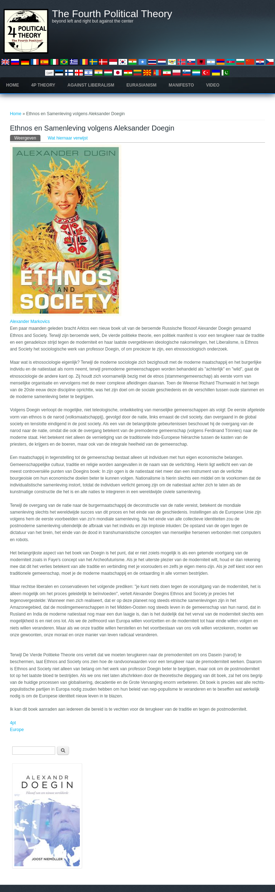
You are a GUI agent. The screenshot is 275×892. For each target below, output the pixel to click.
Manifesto (181, 85)
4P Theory (43, 85)
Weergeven (27, 138)
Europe (17, 729)
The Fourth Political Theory (112, 14)
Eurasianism (141, 85)
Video (212, 85)
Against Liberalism (90, 85)
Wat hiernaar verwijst (68, 138)
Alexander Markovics (30, 321)
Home (12, 85)
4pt (13, 722)
